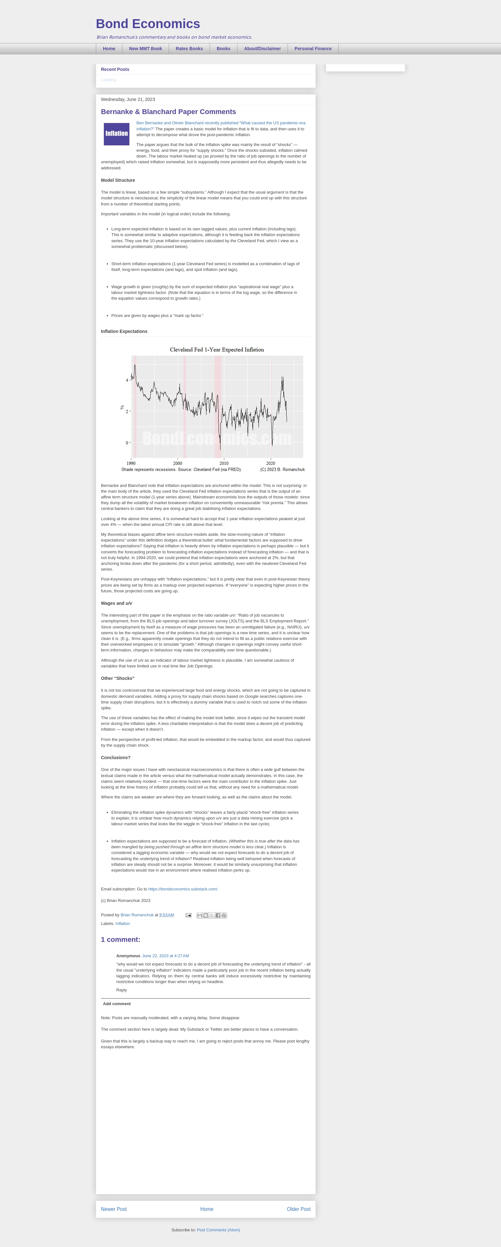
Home (109, 48)
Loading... (110, 79)
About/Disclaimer (262, 48)
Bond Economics (148, 24)
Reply (121, 990)
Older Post (299, 1209)
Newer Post (114, 1209)
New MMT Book (145, 48)
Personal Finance (313, 48)
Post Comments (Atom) (218, 1230)
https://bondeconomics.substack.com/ (183, 889)
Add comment (117, 1003)
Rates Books (189, 48)
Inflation (123, 923)
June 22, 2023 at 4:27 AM (165, 955)
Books (223, 48)
